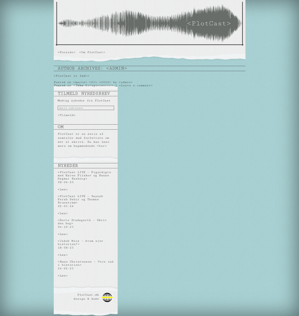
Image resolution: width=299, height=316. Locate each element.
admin (116, 68)
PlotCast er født (71, 75)
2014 (105, 82)
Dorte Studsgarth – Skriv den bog (82, 221)
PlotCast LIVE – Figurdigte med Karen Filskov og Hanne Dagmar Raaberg (84, 175)
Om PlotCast (92, 52)
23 (93, 82)
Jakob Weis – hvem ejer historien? (80, 242)
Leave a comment (136, 85)
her (102, 146)
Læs (63, 189)
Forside (66, 52)
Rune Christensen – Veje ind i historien (85, 263)
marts (80, 82)
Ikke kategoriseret (93, 85)
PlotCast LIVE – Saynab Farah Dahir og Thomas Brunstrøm (80, 199)
